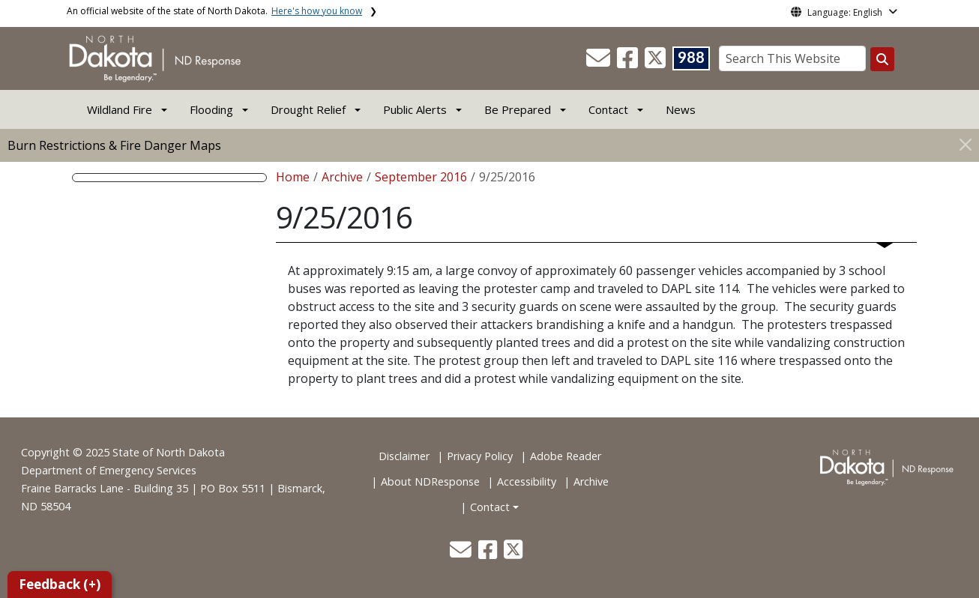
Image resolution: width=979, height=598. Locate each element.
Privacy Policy (480, 456)
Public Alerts (415, 109)
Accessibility (526, 481)
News (681, 109)
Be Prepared (517, 109)
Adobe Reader (565, 456)
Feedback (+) (59, 584)
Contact (490, 507)
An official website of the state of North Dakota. (214, 10)
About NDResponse (430, 481)
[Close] (965, 144)
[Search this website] (882, 59)
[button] (599, 62)
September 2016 (421, 177)
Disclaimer (404, 456)
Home (293, 177)
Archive (342, 177)
